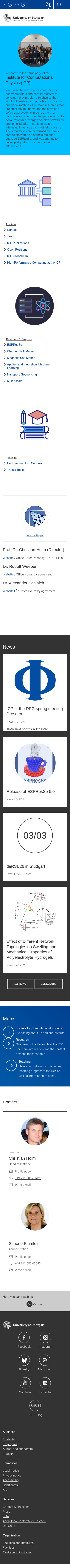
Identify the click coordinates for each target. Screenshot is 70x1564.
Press (6, 1511)
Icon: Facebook (24, 1337)
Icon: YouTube (25, 1382)
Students (9, 1439)
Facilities (9, 1547)
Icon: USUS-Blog (35, 1405)
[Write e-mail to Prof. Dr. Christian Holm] (20, 1184)
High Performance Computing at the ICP (33, 262)
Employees (10, 1444)
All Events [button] (48, 983)
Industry (8, 1453)
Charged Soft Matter (20, 351)
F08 (17, 4)
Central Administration (17, 1552)
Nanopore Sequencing (22, 374)
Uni (4, 4)
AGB (6, 1490)
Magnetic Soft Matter (21, 357)
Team (10, 236)
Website (8, 558)
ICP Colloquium (17, 256)
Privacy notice (12, 1475)
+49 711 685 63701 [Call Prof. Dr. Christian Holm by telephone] (28, 1178)
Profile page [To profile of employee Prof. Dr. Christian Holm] (23, 1171)
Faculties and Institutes (18, 1543)
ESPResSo (14, 344)
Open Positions (17, 249)
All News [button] (20, 983)
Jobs (6, 1516)
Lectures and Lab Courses (24, 463)
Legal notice (11, 1470)
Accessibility (11, 1480)
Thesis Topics (16, 469)
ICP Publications (18, 243)
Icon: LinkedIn (45, 1382)
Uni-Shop (9, 1526)
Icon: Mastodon (44, 1360)
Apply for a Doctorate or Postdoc (24, 1521)
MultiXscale (14, 381)
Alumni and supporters (18, 1449)
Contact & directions (16, 1507)
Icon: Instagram (45, 1337)
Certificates (10, 1485)
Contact (12, 229)
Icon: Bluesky (24, 1360)
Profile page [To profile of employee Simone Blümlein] (23, 1256)
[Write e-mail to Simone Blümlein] (20, 1269)
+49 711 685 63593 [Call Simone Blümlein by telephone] (28, 1263)
